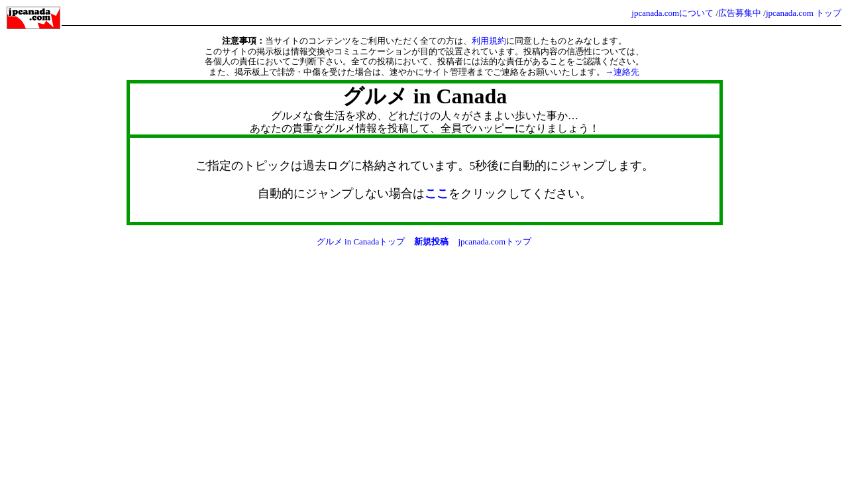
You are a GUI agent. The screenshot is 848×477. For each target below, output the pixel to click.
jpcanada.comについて (672, 13)
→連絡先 (622, 72)
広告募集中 (739, 13)
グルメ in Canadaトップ (361, 241)
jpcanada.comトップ (494, 241)
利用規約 (489, 41)
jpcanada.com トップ (803, 13)
